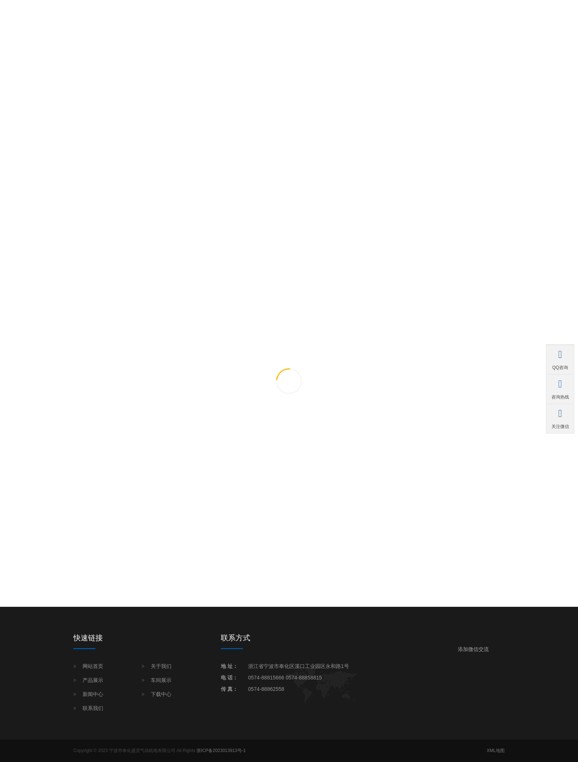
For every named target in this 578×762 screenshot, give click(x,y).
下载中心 (161, 694)
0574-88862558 (266, 689)
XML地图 (496, 750)
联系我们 (93, 708)
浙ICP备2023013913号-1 (221, 750)
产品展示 (93, 680)
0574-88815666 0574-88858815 (285, 678)
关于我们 (161, 666)
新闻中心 (93, 694)
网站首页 (93, 666)
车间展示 (161, 680)
